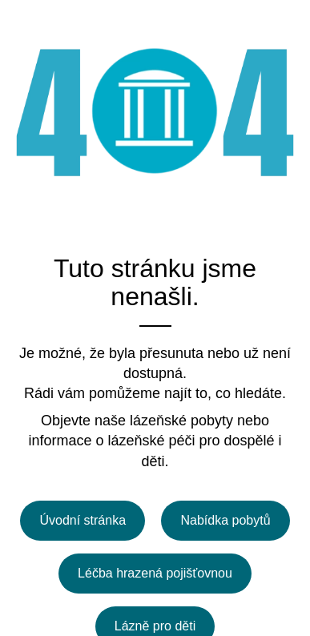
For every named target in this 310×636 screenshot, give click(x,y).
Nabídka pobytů (225, 520)
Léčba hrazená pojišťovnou (155, 573)
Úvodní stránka (82, 520)
